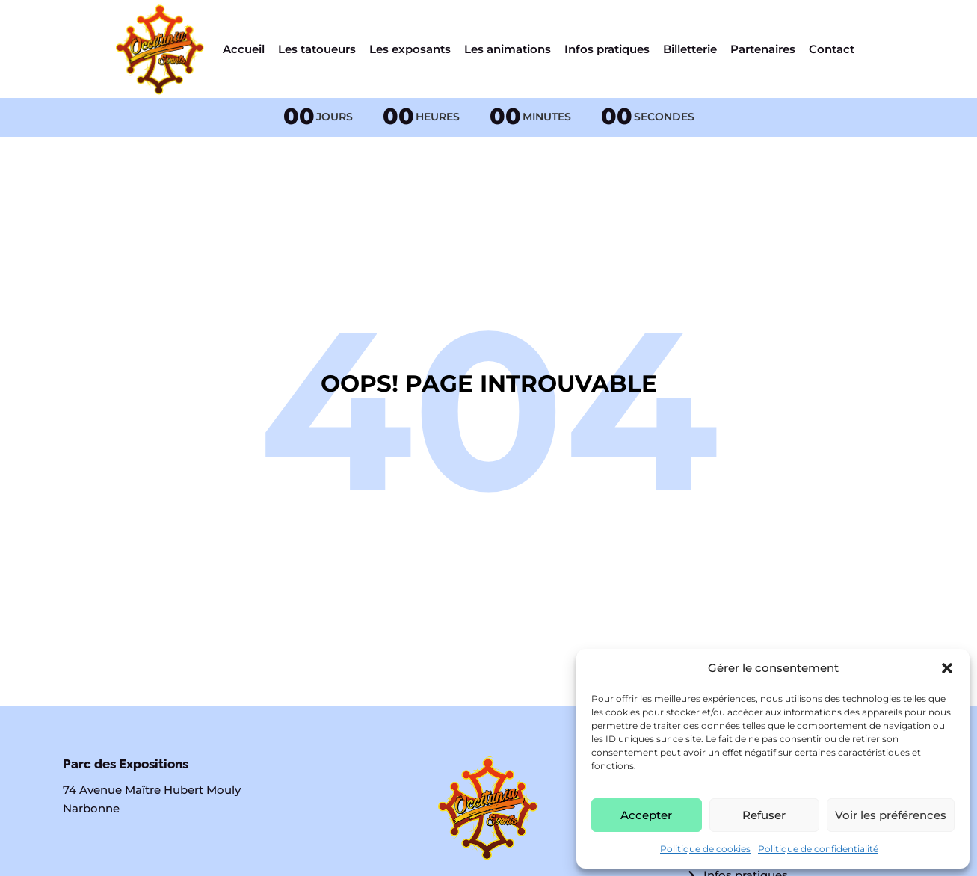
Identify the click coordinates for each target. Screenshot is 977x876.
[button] (947, 668)
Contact (831, 49)
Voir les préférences (890, 815)
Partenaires (762, 49)
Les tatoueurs (317, 49)
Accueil (244, 49)
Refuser (764, 815)
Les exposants (410, 49)
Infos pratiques (607, 49)
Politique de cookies (705, 848)
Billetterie (690, 49)
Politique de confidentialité (818, 848)
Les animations (507, 49)
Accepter (646, 815)
